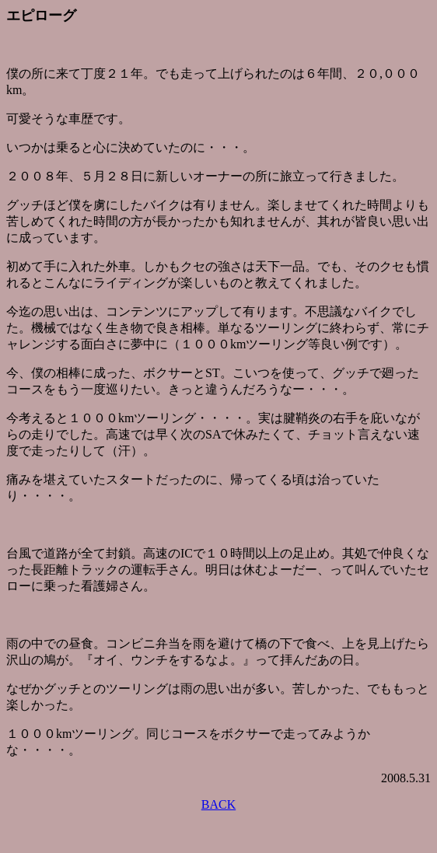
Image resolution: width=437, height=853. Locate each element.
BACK (218, 804)
